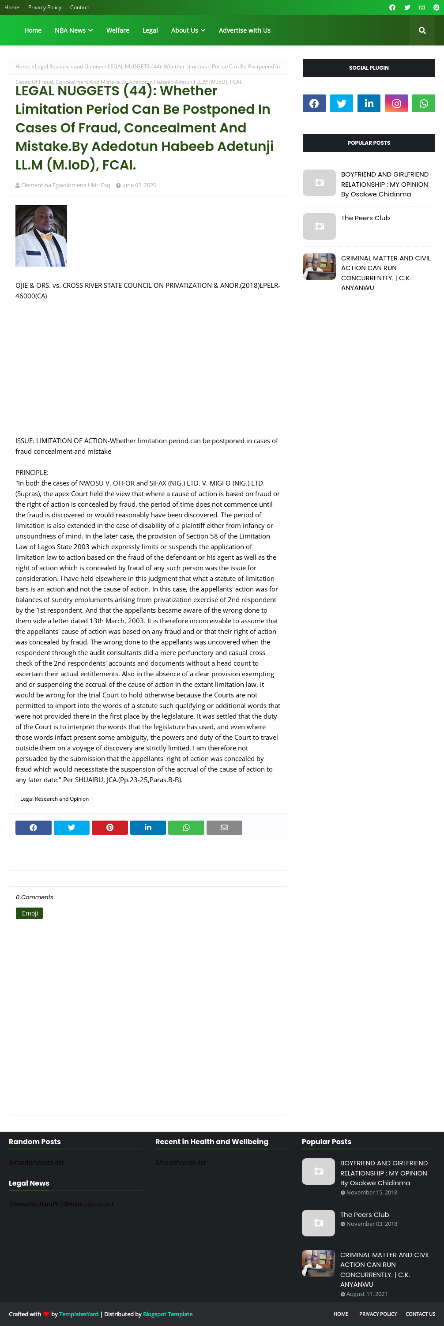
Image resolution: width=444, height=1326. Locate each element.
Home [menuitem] (32, 30)
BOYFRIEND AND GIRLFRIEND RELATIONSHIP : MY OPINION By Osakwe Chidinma (385, 184)
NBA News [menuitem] (70, 30)
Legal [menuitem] (150, 30)
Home (11, 7)
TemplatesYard (78, 1314)
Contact (79, 7)
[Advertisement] (148, 373)
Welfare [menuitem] (117, 30)
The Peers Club (365, 217)
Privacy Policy (44, 7)
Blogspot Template (167, 1314)
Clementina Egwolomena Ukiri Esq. (66, 185)
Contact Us (420, 1314)
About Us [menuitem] (184, 30)
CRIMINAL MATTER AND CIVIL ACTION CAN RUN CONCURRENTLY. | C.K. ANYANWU (386, 273)
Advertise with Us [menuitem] (245, 30)
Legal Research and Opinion (69, 66)
